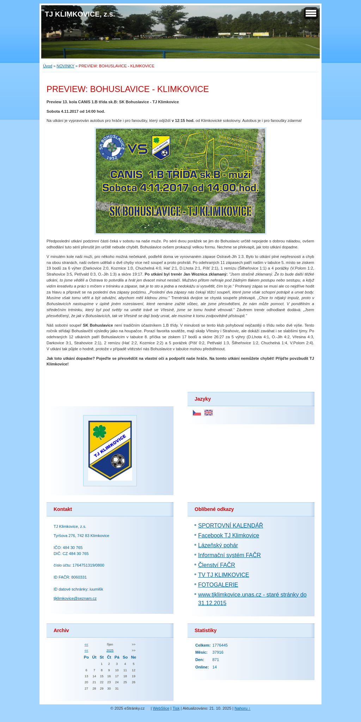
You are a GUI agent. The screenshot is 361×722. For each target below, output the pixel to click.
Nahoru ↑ (242, 708)
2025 (110, 650)
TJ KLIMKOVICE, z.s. (80, 14)
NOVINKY (65, 66)
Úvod (47, 66)
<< (86, 644)
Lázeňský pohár (218, 545)
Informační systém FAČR (229, 555)
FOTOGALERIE (218, 585)
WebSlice (161, 708)
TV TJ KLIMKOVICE (223, 575)
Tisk (175, 708)
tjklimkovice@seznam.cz (75, 598)
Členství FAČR (216, 565)
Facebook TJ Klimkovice (228, 535)
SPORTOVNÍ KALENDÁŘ (230, 526)
